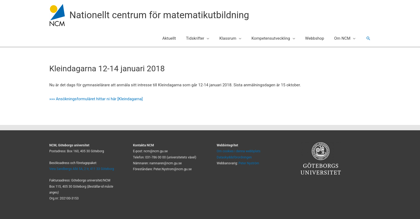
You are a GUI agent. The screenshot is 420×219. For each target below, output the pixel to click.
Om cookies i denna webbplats (238, 151)
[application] (215, 38)
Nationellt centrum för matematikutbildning (159, 15)
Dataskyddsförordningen (234, 157)
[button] (368, 38)
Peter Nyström (249, 163)
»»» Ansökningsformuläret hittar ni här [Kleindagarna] (96, 98)
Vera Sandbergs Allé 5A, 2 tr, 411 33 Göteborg (81, 169)
